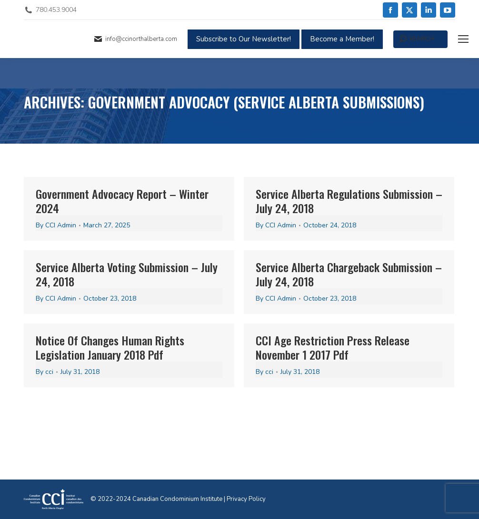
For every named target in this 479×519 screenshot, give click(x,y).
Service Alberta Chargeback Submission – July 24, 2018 (349, 274)
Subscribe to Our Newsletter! (243, 39)
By (56, 225)
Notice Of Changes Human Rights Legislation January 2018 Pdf (110, 347)
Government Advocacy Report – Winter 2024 (122, 200)
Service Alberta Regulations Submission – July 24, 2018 (349, 200)
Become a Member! (342, 39)
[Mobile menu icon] (463, 39)
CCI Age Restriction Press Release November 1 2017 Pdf (332, 347)
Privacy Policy (246, 499)
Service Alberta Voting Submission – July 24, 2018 (127, 274)
